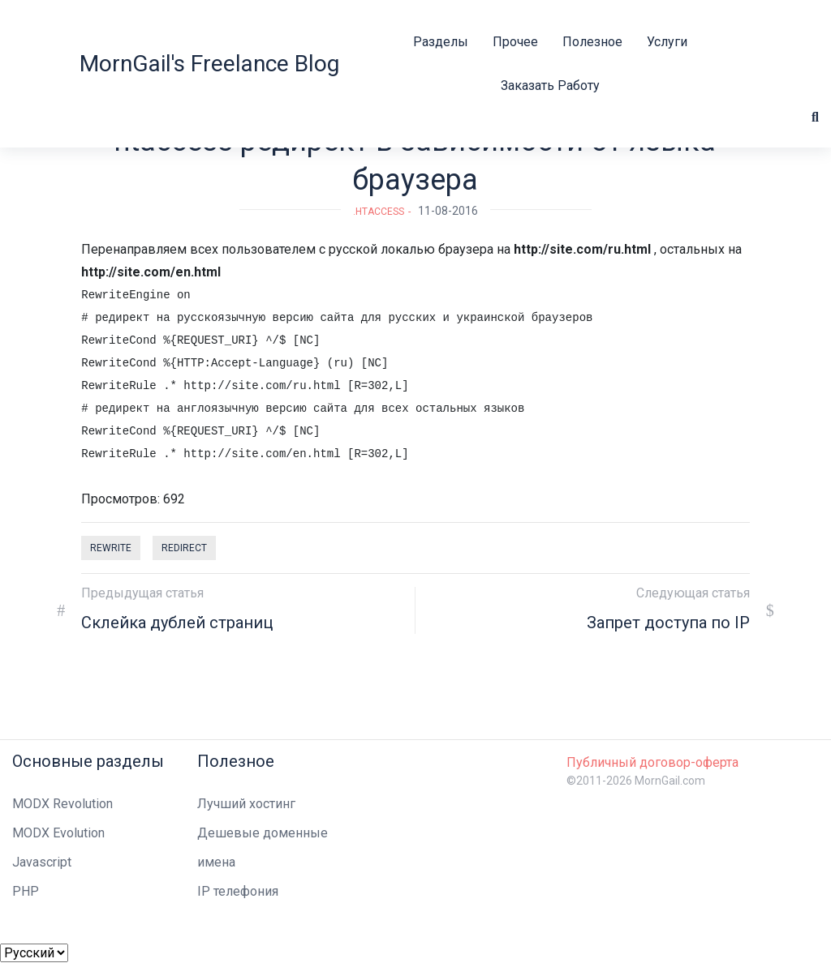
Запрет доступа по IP (668, 622)
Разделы (440, 41)
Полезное (592, 41)
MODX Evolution (58, 833)
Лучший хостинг (246, 803)
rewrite (110, 548)
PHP (25, 891)
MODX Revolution (62, 803)
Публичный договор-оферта (652, 762)
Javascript (41, 862)
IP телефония (237, 891)
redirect (184, 548)
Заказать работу (550, 85)
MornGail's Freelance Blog (209, 63)
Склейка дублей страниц (177, 622)
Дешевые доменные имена (262, 847)
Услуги (667, 41)
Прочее (515, 41)
